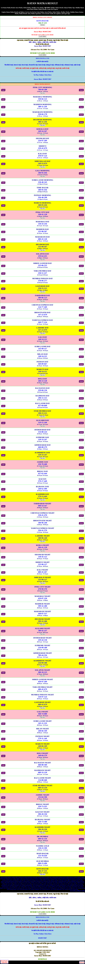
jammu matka (29, 881)
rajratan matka (38, 880)
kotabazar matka (17, 882)
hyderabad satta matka (15, 888)
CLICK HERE (42, 36)
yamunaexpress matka (11, 880)
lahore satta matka (19, 886)
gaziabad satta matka (43, 885)
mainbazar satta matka (50, 889)
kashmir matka (57, 881)
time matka (52, 877)
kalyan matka (43, 881)
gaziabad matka (56, 878)
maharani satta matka (58, 884)
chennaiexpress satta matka (66, 885)
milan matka (26, 880)
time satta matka (9, 884)
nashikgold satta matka (39, 889)
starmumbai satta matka (77, 886)
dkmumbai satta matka (28, 889)
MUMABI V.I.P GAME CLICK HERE (42, 35)
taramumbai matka (37, 878)
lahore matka (19, 880)
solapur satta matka (78, 884)
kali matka (24, 877)
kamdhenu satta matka (48, 888)
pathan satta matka (18, 884)
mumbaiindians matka (47, 878)
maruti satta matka (27, 884)
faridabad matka (65, 878)
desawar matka (12, 878)
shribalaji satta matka (63, 882)
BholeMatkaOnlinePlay (4, 961)
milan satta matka (28, 886)
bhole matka (36, 881)
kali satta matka (54, 882)
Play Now (42, 93)
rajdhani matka (46, 880)
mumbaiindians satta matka (31, 885)
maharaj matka (72, 877)
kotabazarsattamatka (73, 889)
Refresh (42, 25)
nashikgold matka (74, 881)
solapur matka (19, 878)
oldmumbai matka (8, 882)
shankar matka (11, 877)
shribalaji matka (31, 877)
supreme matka (4, 881)
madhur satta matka (47, 884)
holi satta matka (37, 886)
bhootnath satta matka (78, 885)
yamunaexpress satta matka (8, 886)
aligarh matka (70, 880)
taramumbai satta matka (19, 885)
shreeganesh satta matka (7, 885)
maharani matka (4, 878)
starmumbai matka (62, 880)
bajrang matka (50, 881)
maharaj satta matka (37, 884)
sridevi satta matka (45, 882)
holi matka (31, 880)
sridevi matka (18, 877)
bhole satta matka (67, 888)
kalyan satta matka (76, 888)
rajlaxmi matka (54, 880)
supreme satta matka (25, 888)
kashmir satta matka (17, 889)
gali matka (38, 877)
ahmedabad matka (13, 881)
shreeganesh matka (27, 878)
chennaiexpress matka (74, 878)
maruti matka (65, 877)
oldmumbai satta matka (62, 889)
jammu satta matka (58, 888)
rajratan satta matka (46, 886)
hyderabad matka (78, 880)
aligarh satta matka (4, 888)
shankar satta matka (35, 882)
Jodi (3, 90)
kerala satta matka (26, 882)
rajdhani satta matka (56, 886)
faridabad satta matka (54, 885)
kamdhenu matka (22, 881)
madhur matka (80, 877)
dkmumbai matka (66, 881)
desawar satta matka (68, 884)
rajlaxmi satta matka (66, 886)
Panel (81, 90)
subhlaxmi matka (45, 877)
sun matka (81, 890)
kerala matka (4, 877)
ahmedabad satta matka (36, 888)
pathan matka (58, 877)
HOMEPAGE (42, 959)
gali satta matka (72, 882)
